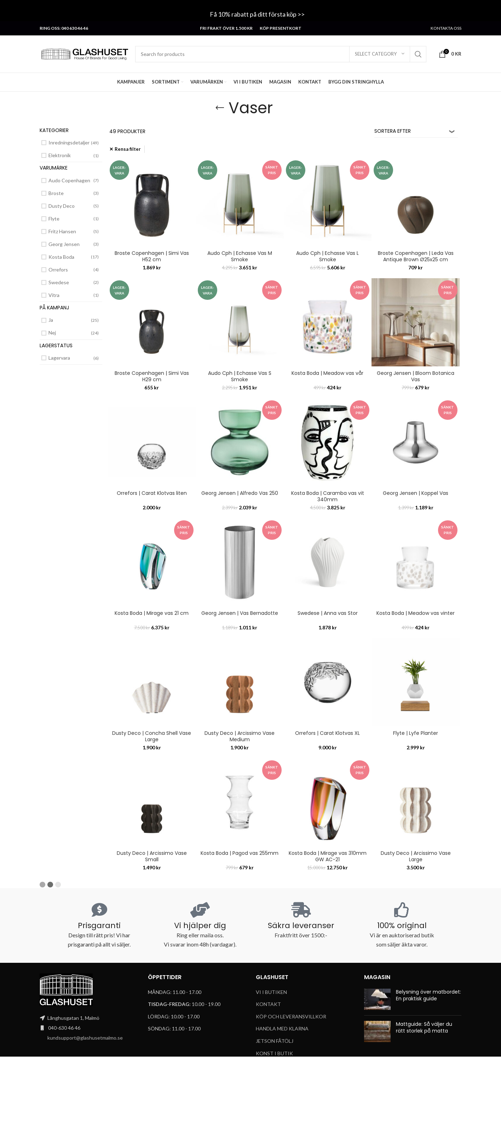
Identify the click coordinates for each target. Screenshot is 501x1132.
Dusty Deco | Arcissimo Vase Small (152, 856)
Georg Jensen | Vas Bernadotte (239, 613)
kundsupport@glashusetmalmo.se (85, 1038)
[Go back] (220, 108)
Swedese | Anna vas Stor (328, 613)
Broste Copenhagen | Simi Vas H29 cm (152, 376)
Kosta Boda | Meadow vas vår (327, 373)
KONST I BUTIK (274, 1053)
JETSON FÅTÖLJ (274, 1041)
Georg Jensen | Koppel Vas (415, 493)
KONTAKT (268, 1004)
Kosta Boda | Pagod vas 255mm (239, 853)
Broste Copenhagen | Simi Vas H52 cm (152, 256)
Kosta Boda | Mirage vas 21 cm (152, 613)
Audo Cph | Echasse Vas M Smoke (239, 256)
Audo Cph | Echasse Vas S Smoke (239, 376)
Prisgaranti (99, 925)
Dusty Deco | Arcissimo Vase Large (416, 856)
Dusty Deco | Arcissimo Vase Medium (240, 736)
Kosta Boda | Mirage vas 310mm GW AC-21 (328, 856)
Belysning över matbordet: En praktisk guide (428, 995)
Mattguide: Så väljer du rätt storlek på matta (424, 1027)
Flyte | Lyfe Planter (415, 733)
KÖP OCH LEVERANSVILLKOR (291, 1016)
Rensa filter (128, 149)
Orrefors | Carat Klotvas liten (152, 493)
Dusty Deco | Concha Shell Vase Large (151, 736)
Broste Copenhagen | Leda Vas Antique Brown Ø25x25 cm (416, 256)
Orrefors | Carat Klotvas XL (327, 733)
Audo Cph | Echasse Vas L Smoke (327, 256)
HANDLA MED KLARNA (282, 1028)
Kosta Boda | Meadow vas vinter (415, 613)
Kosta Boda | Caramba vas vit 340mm (327, 496)
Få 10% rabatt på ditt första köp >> (258, 14)
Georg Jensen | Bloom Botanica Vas (415, 376)
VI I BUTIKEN (271, 992)
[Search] (280, 54)
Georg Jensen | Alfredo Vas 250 (239, 493)
